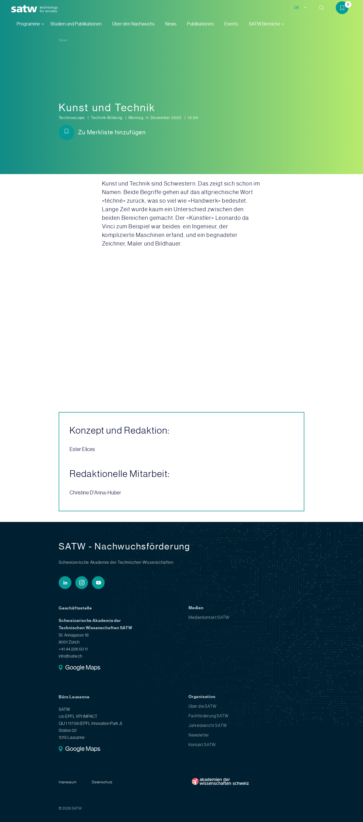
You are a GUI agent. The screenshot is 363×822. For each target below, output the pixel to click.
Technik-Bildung (107, 117)
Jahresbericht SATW (208, 725)
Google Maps (82, 668)
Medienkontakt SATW (209, 617)
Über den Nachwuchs (133, 23)
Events (231, 23)
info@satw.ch (70, 656)
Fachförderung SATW (208, 715)
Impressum (67, 782)
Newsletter (199, 735)
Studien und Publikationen (76, 23)
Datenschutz (102, 782)
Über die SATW (202, 706)
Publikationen (200, 23)
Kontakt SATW (202, 744)
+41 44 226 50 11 (73, 649)
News (171, 23)
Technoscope (72, 117)
